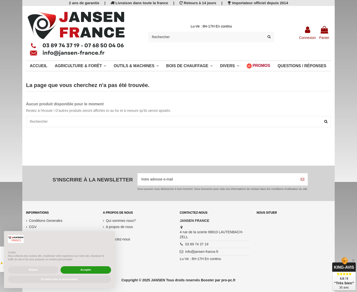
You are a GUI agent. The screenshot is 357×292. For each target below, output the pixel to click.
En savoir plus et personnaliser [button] (59, 279)
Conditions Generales (45, 221)
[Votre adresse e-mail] (217, 179)
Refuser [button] (33, 269)
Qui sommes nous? (121, 221)
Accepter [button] (86, 269)
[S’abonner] (302, 179)
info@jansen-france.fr (201, 252)
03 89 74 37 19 (196, 244)
